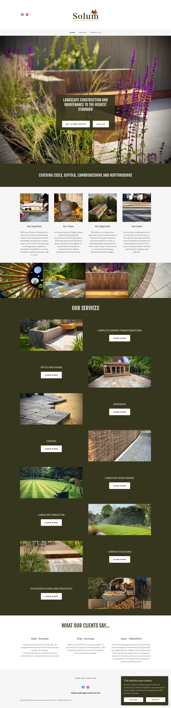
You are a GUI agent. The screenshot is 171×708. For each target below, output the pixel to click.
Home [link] (72, 32)
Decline (133, 699)
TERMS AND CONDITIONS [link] (85, 678)
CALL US (100, 124)
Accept (155, 699)
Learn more (119, 338)
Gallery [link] (82, 32)
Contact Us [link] (95, 32)
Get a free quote (76, 124)
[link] (22, 14)
